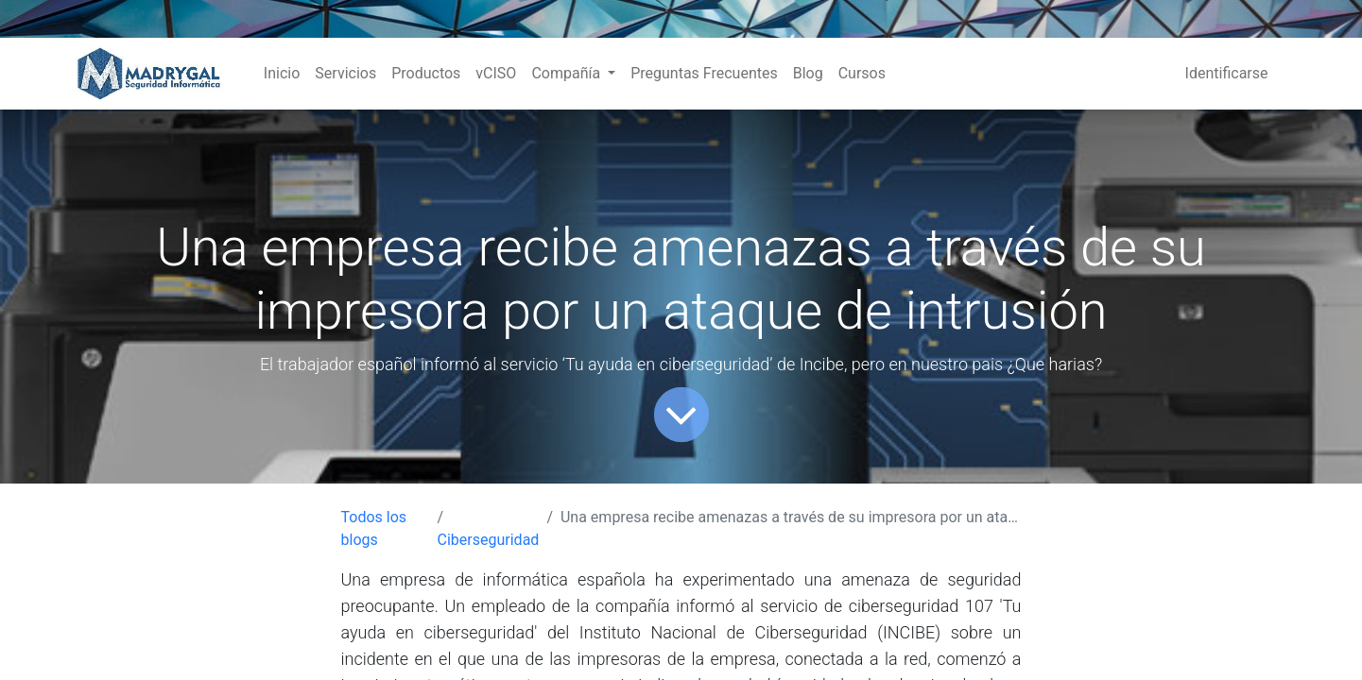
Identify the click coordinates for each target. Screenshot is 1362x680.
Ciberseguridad (489, 540)
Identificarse (1226, 73)
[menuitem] (281, 74)
